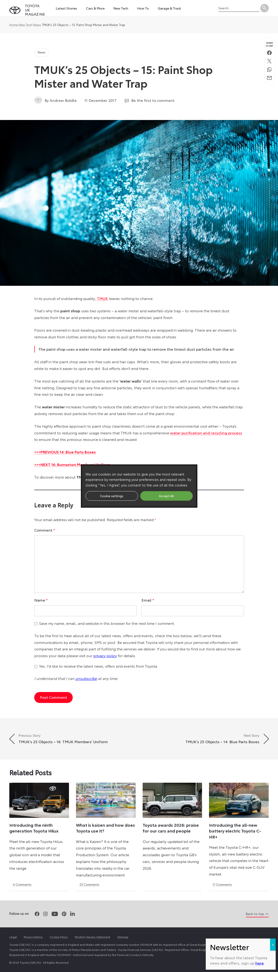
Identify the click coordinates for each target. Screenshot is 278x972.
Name (41, 600)
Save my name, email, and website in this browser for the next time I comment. (107, 623)
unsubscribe (86, 678)
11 (222, 884)
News (37, 25)
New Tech (25, 25)
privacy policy (105, 655)
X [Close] (273, 944)
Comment (44, 530)
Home (13, 25)
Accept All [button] (166, 496)
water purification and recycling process (206, 432)
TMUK (102, 298)
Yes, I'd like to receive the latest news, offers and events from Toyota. (98, 666)
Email (147, 600)
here (259, 962)
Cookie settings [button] (111, 496)
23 (89, 884)
